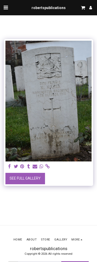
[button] (5, 7)
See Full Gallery (25, 178)
